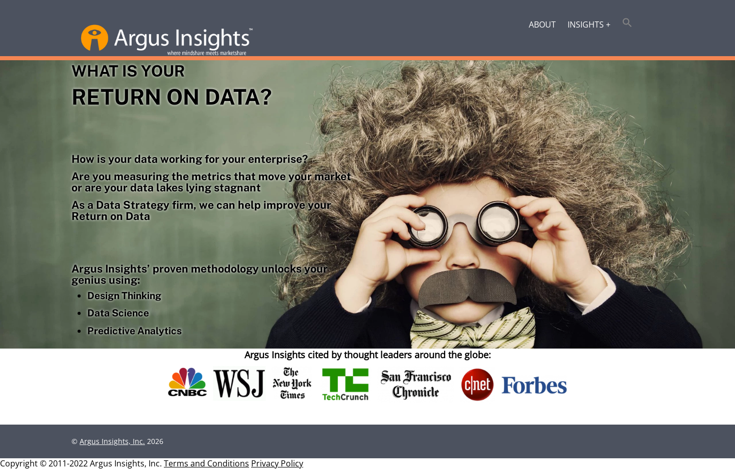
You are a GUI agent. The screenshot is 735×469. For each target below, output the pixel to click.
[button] (628, 23)
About (542, 24)
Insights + (589, 24)
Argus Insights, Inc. (112, 441)
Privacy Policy (277, 463)
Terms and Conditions (206, 463)
